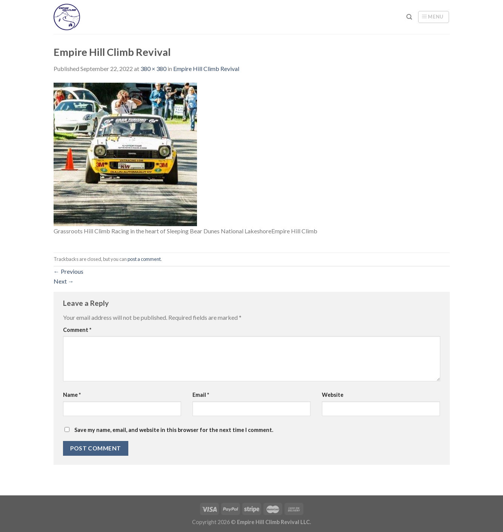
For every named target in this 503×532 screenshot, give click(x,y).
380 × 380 (153, 68)
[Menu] (433, 17)
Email (200, 395)
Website (332, 395)
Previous (68, 271)
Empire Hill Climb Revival (206, 68)
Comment (77, 330)
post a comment (144, 259)
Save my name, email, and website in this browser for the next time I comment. (173, 430)
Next (64, 281)
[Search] (409, 17)
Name (72, 395)
